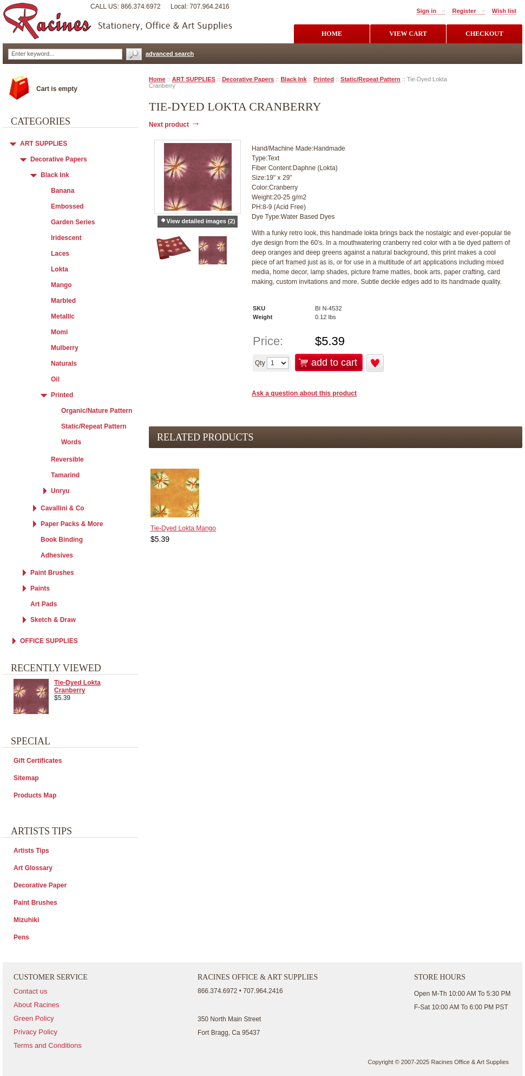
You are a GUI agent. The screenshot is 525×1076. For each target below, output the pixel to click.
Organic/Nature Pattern (96, 410)
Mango (61, 285)
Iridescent (66, 238)
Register (464, 11)
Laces (60, 253)
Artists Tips (31, 850)
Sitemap (26, 778)
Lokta (59, 269)
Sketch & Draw (53, 620)
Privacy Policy (35, 1032)
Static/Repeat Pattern (370, 79)
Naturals (64, 363)
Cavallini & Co (62, 508)
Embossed (67, 206)
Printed (323, 79)
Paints (40, 588)
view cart (408, 33)
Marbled (63, 300)
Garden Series (73, 222)
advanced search (170, 53)
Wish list (504, 11)
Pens (21, 937)
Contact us (30, 991)
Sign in (426, 11)
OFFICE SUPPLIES (49, 641)
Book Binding (62, 539)
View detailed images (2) (201, 221)
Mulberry (64, 348)
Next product (174, 124)
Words (71, 442)
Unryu (60, 491)
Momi (59, 332)
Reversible (67, 459)
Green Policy (34, 1018)
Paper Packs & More (72, 524)
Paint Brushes (52, 572)
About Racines (37, 1005)
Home (157, 79)
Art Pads (43, 604)
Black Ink (293, 79)
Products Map (35, 795)
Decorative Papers (248, 79)
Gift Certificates (38, 760)
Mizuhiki (26, 920)
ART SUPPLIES (193, 79)
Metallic (63, 316)
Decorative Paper (40, 885)
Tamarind (65, 475)
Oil (55, 379)
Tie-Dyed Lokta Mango (183, 528)
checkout (484, 33)
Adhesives (57, 555)
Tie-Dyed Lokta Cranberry (77, 686)
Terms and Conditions (48, 1045)
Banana (62, 191)
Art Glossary (33, 868)
